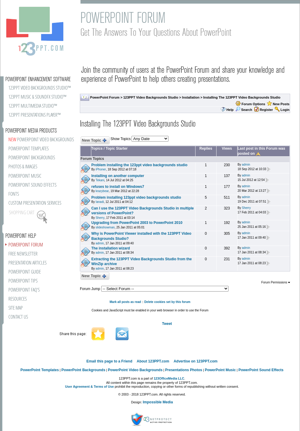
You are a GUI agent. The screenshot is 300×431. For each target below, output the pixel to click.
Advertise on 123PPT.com (195, 361)
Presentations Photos (183, 370)
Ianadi (99, 201)
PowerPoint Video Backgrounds (135, 370)
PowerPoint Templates (39, 370)
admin (246, 164)
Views (227, 148)
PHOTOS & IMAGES (22, 167)
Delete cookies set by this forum (167, 302)
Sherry (99, 217)
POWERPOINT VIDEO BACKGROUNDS (41, 140)
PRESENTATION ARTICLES (27, 263)
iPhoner (100, 169)
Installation (190, 97)
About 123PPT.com (153, 361)
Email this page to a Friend (109, 361)
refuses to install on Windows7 (117, 187)
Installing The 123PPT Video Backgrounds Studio (241, 97)
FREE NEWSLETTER (23, 254)
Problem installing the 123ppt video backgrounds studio (139, 165)
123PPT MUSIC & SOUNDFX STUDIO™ (37, 97)
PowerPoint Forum (105, 97)
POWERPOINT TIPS (23, 281)
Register (266, 110)
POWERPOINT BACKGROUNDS (31, 158)
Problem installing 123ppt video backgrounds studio (136, 197)
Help (230, 110)
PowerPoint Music (220, 370)
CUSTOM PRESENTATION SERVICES (34, 203)
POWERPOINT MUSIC (24, 176)
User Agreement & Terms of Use (89, 386)
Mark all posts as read (125, 302)
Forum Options (253, 104)
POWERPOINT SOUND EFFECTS (32, 185)
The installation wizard (110, 248)
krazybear (102, 191)
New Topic (94, 140)
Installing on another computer (117, 176)
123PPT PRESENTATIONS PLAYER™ (34, 115)
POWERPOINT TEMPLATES (28, 149)
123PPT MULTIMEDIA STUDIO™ (32, 106)
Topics (97, 148)
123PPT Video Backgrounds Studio (150, 97)
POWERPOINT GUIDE (24, 272)
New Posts (281, 104)
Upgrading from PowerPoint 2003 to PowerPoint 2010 (136, 223)
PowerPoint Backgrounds (83, 370)
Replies (205, 148)
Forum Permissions (275, 282)
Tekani (99, 180)
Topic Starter (117, 148)
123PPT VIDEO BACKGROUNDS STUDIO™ (39, 88)
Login (284, 110)
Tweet (167, 324)
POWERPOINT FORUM (25, 245)
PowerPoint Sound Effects (260, 370)
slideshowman (104, 227)
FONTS (13, 194)
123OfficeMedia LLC (169, 378)
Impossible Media (158, 402)
